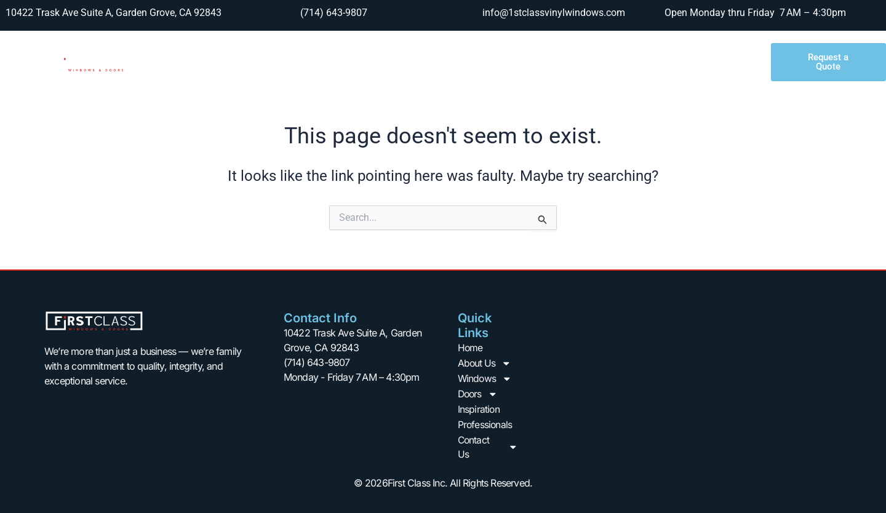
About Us (306, 62)
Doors (461, 62)
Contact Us (696, 62)
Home (240, 62)
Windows (387, 62)
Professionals (608, 62)
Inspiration (530, 62)
